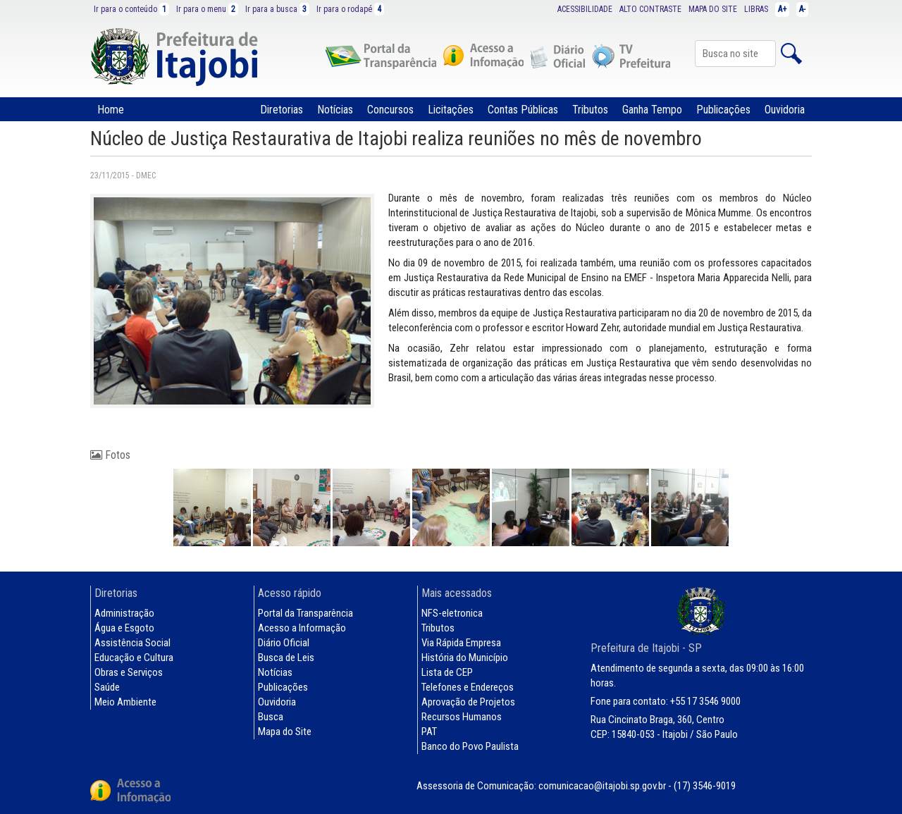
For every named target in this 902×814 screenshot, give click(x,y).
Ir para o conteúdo (131, 9)
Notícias (335, 109)
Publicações (723, 109)
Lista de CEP (447, 672)
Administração (124, 613)
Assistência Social (132, 642)
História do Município (464, 657)
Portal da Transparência (305, 613)
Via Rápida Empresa (461, 642)
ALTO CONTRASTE (650, 9)
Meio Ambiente (125, 702)
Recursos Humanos (461, 716)
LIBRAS (756, 9)
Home (110, 109)
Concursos (390, 109)
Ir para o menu (207, 9)
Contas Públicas (523, 109)
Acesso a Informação (302, 628)
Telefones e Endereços (467, 687)
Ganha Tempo (652, 109)
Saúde (107, 687)
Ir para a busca (277, 9)
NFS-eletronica (452, 613)
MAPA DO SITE (712, 9)
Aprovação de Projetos (468, 702)
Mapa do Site (284, 731)
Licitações (451, 109)
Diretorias (281, 109)
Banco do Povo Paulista (470, 746)
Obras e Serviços (128, 672)
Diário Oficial (283, 642)
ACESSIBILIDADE (584, 9)
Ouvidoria (785, 109)
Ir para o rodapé (350, 9)
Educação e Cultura (133, 657)
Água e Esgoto (124, 628)
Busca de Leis (286, 657)
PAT (429, 731)
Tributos (590, 109)
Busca (270, 716)
